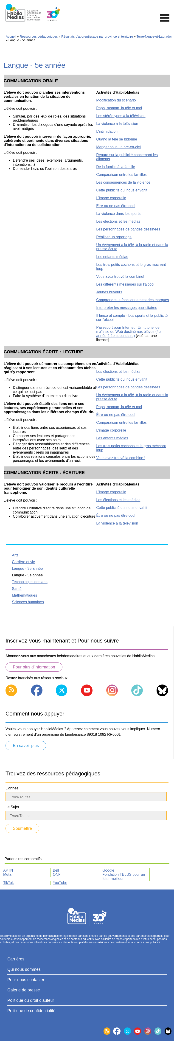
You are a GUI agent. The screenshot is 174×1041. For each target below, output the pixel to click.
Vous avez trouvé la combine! (120, 276)
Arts (15, 555)
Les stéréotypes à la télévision (120, 116)
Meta (7, 874)
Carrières (15, 959)
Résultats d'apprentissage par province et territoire (97, 36)
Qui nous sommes (24, 969)
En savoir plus (26, 745)
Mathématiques (24, 595)
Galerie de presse (23, 990)
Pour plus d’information (34, 667)
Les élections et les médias (118, 221)
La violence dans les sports (118, 214)
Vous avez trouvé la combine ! (120, 458)
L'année (12, 788)
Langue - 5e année (27, 575)
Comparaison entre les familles (121, 175)
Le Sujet (12, 807)
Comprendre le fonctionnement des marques (132, 300)
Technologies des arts (30, 582)
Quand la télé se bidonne (116, 139)
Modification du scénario (116, 100)
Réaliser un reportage (114, 237)
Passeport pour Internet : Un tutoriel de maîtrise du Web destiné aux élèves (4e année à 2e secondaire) (128, 331)
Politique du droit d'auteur (30, 1000)
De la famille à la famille (115, 167)
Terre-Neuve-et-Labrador (154, 36)
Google (108, 870)
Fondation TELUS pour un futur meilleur (123, 877)
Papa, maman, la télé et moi (119, 108)
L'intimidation (107, 131)
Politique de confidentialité (31, 1010)
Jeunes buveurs (109, 292)
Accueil (11, 36)
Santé (17, 589)
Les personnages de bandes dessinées (128, 229)
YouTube (60, 883)
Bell (56, 870)
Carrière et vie (23, 562)
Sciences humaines (28, 602)
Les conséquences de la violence (123, 182)
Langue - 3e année (27, 568)
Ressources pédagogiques (39, 36)
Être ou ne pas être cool (115, 206)
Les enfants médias (112, 257)
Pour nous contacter (25, 979)
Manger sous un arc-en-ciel (118, 147)
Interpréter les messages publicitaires (126, 308)
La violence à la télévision (117, 124)
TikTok (8, 883)
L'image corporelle (111, 198)
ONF (57, 874)
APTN (8, 870)
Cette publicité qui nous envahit (121, 190)
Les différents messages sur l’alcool (125, 284)
